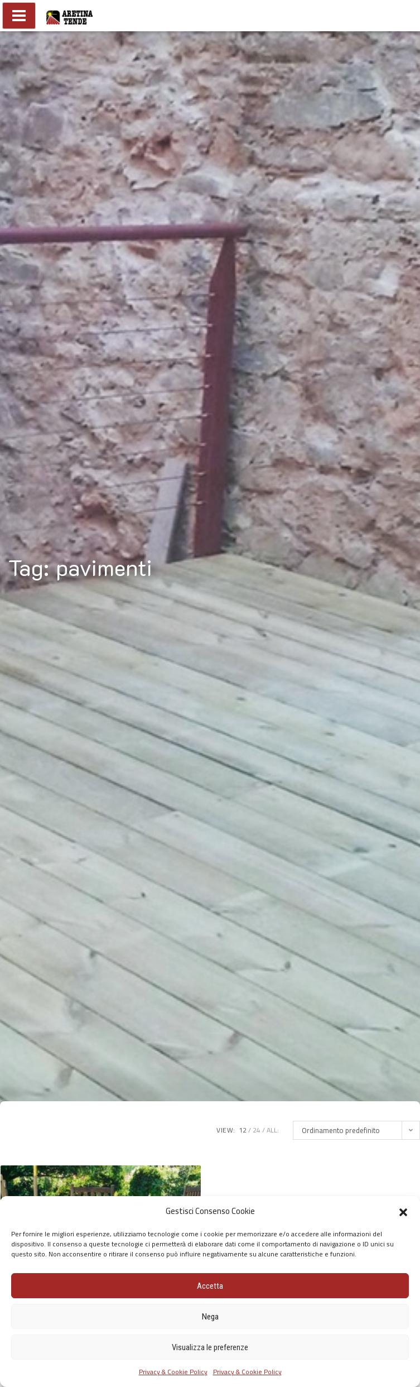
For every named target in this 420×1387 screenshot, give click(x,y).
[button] (403, 1211)
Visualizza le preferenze (210, 1347)
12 (243, 1130)
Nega (210, 1317)
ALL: (273, 1130)
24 (256, 1130)
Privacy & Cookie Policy (173, 1371)
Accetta (210, 1286)
